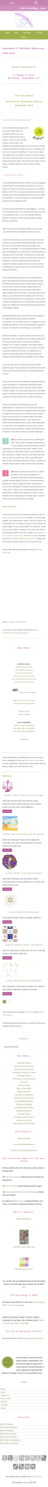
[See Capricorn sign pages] (21, 1470)
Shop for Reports (6, 1424)
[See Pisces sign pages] (32, 1470)
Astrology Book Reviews (24, 1117)
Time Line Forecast (13, 1177)
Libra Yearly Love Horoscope (24, 676)
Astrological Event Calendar (32, 1338)
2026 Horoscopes (24, 1138)
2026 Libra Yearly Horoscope (24, 703)
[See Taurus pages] (10, 1462)
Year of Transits (12, 1186)
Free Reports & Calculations (24, 1123)
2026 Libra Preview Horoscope (24, 700)
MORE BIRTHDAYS (24, 67)
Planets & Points (24, 1092)
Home (3, 1389)
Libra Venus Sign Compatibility (24, 731)
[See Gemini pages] (16, 1462)
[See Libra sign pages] (38, 1462)
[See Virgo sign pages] (32, 1462)
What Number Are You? (24, 1269)
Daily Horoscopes (7, 1430)
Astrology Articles (24, 1076)
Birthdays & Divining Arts (24, 1098)
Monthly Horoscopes (8, 1434)
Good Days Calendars (8, 1437)
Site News (4, 1405)
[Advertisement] (24, 595)
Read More (7, 811)
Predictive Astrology (24, 1104)
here (24, 1287)
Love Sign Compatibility (24, 1095)
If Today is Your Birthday (17, 622)
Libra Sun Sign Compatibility (24, 725)
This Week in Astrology (9, 1443)
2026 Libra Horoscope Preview (24, 834)
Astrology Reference (24, 1111)
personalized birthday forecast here (23, 538)
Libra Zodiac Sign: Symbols (24, 945)
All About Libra (24, 711)
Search (3, 1408)
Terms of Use (6, 1398)
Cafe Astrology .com (24, 19)
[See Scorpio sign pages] (43, 1462)
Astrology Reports (24, 1063)
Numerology (24, 739)
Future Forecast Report (27, 692)
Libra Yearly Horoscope (23, 673)
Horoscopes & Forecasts (24, 1069)
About (3, 1392)
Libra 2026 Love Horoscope (24, 873)
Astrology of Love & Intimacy (24, 1079)
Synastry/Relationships (24, 1101)
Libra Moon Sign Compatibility (24, 728)
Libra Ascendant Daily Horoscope (24, 679)
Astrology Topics (24, 1114)
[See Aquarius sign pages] (27, 1470)
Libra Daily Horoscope (24, 667)
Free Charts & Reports (8, 1427)
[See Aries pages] (4, 1462)
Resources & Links (24, 1120)
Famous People (24, 1085)
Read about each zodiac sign (24, 1247)
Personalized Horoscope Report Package (21, 1192)
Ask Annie (24, 1082)
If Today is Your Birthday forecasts (24, 1150)
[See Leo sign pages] (27, 1462)
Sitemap (4, 1402)
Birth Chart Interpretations (24, 1066)
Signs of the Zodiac (24, 1088)
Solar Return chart (31, 760)
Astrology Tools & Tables (24, 1107)
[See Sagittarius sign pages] (15, 1470)
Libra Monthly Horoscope (24, 670)
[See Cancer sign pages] (21, 1462)
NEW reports (18, 1201)
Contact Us (5, 1395)
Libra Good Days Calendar (24, 682)
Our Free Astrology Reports (24, 1144)
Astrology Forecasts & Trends (24, 1072)
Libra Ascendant (24, 714)
